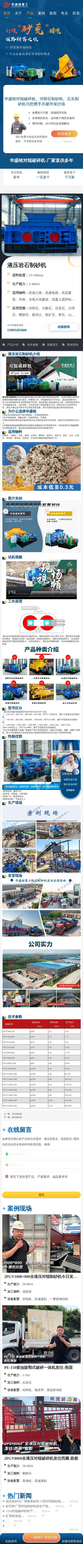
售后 (64, 13)
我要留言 (52, 344)
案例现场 (72, 344)
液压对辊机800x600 (8, 1525)
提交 (41, 1194)
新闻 (53, 13)
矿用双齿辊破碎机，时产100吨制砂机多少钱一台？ (15, 1516)
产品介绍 (12, 344)
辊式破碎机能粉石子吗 (8, 1521)
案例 (41, 13)
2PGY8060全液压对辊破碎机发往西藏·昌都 (41, 1458)
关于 (18, 13)
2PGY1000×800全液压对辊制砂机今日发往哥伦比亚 (42, 1277)
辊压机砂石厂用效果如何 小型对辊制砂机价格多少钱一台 (36, 1501)
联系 (76, 13)
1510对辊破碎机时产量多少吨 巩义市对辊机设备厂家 (22, 1511)
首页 (6, 13)
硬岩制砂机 (17, 1117)
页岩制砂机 (17, 1114)
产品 (30, 13)
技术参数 (32, 344)
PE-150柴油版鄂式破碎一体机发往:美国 (38, 1367)
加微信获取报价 (72, 1541)
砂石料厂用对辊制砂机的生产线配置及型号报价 (29, 1506)
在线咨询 (11, 1541)
